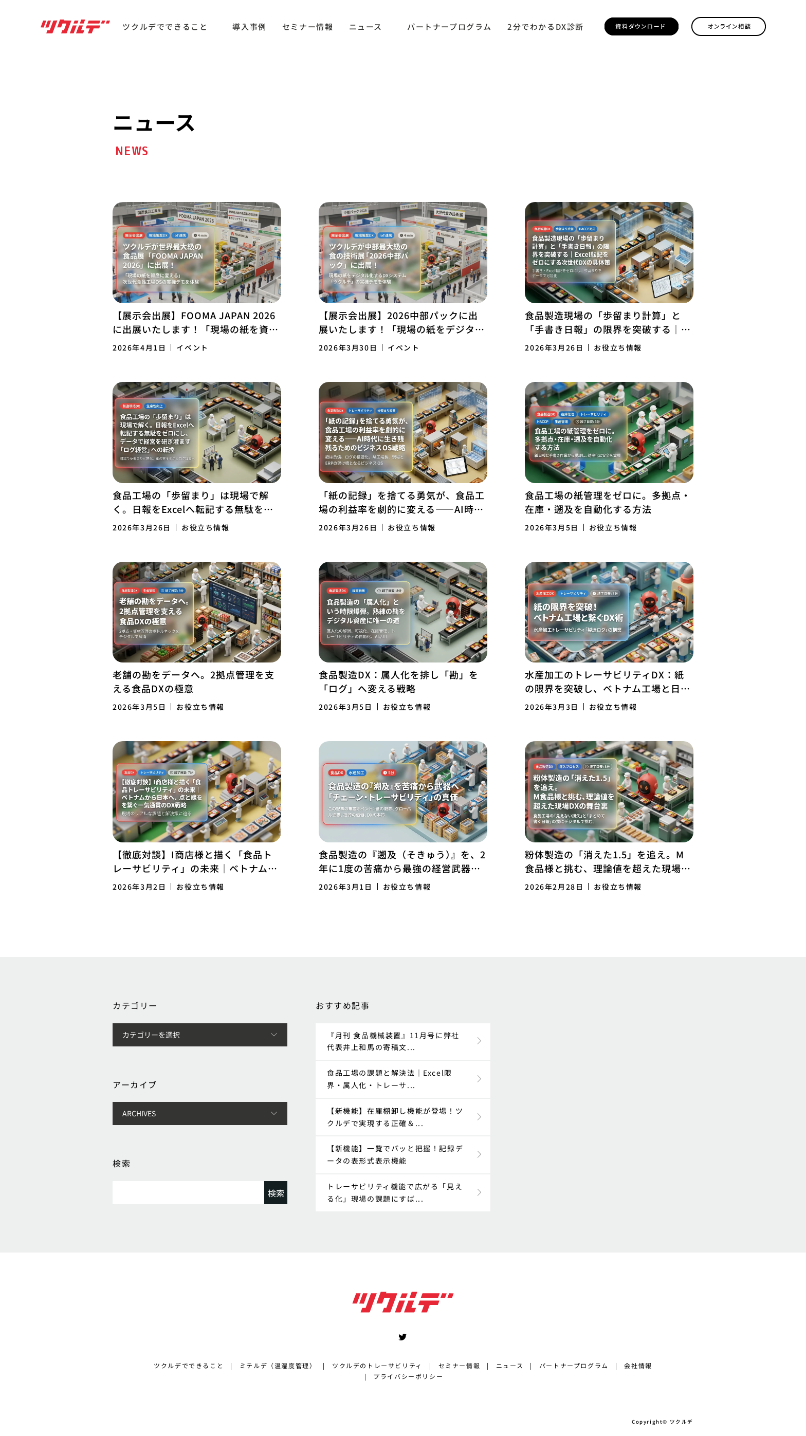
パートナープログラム (449, 26)
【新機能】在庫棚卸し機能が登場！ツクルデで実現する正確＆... (395, 1117)
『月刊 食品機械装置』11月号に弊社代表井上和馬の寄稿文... (393, 1041)
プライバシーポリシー (408, 1376)
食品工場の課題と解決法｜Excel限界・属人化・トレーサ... (389, 1078)
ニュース (365, 26)
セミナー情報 (308, 26)
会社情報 (638, 1365)
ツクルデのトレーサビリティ (377, 1365)
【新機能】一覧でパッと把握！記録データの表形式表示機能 (395, 1154)
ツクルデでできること (165, 26)
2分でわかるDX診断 (545, 26)
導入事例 (249, 26)
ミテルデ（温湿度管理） (278, 1365)
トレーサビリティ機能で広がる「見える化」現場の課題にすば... (395, 1192)
